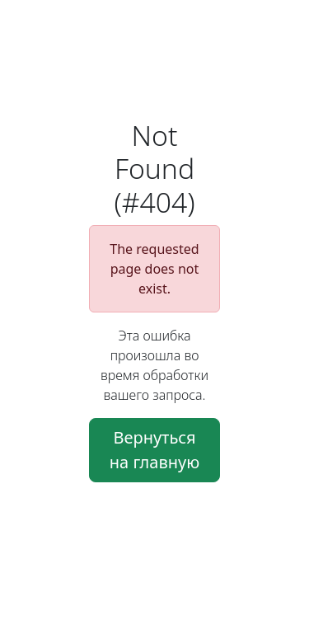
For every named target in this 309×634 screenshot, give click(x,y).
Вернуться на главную (154, 449)
